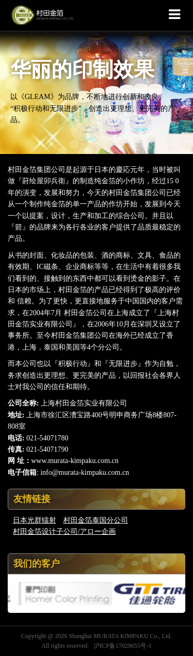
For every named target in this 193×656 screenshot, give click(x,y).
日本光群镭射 (34, 520)
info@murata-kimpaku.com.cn (84, 472)
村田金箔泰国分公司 (95, 520)
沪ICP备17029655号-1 (123, 645)
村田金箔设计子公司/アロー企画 (64, 531)
